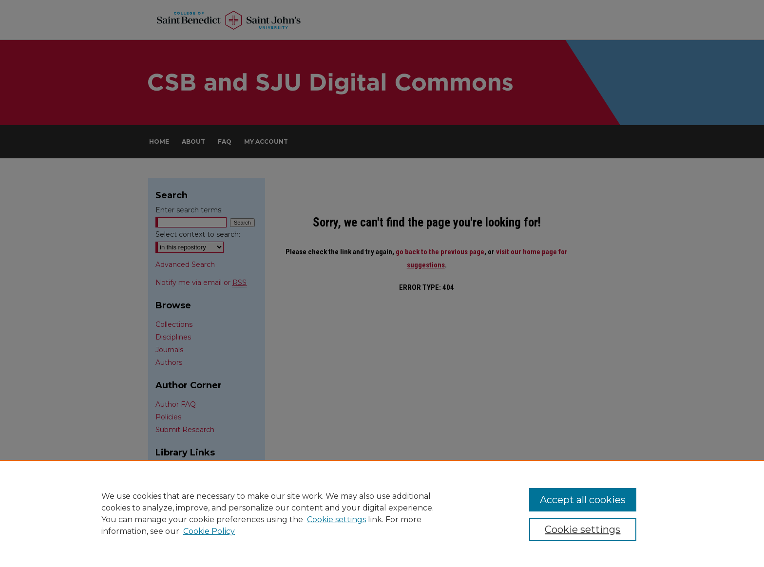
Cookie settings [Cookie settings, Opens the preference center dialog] (582, 529)
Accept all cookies (583, 500)
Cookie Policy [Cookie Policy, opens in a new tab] (209, 531)
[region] (382, 513)
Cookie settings (336, 519)
